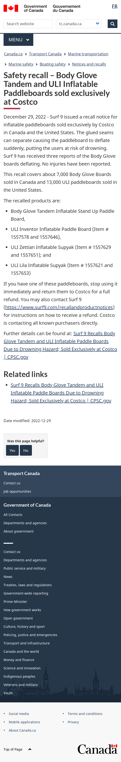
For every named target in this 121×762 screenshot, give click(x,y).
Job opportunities (17, 491)
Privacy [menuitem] (73, 722)
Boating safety (53, 64)
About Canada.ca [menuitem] (22, 730)
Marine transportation (88, 54)
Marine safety (21, 64)
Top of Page (18, 749)
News (8, 576)
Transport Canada (45, 54)
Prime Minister (15, 601)
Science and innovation (22, 668)
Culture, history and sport (24, 626)
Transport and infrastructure (27, 643)
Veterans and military (21, 684)
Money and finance (19, 659)
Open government (18, 618)
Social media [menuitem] (19, 713)
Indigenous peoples (19, 676)
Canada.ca (13, 54)
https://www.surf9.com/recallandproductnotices (59, 307)
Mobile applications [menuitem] (24, 722)
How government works (22, 610)
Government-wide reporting (26, 593)
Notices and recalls (89, 64)
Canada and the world (21, 651)
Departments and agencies (25, 523)
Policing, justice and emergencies (30, 635)
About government (19, 531)
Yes (12, 450)
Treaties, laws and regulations (28, 585)
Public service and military (25, 568)
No (25, 450)
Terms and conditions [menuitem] (85, 713)
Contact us (12, 483)
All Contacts (13, 514)
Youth (8, 693)
